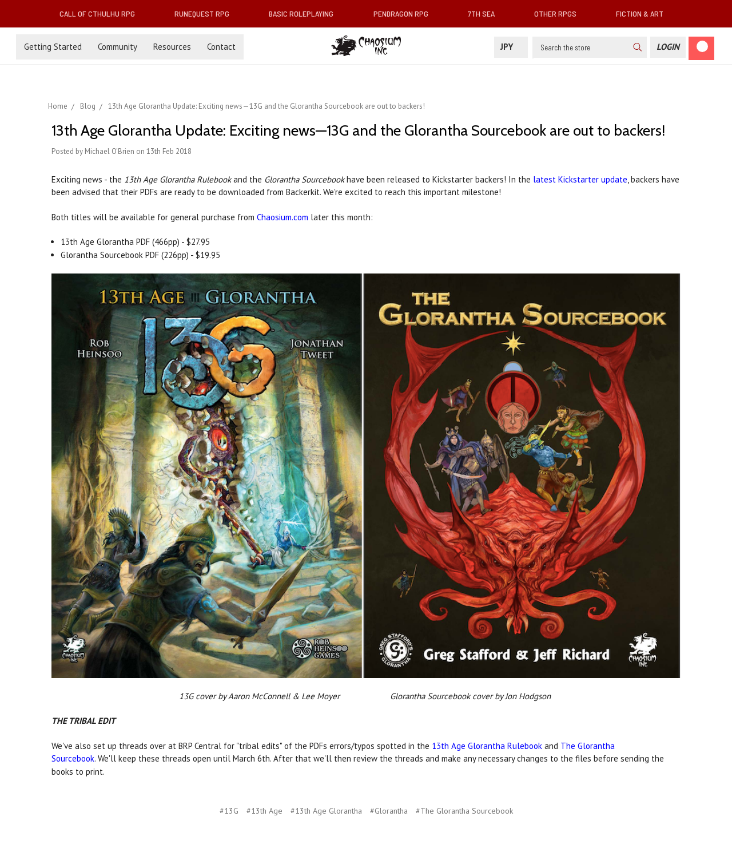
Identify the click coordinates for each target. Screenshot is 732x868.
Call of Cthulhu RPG (101, 13)
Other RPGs (560, 13)
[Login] (668, 47)
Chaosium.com (282, 217)
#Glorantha (389, 811)
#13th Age (264, 811)
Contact (221, 46)
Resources (172, 46)
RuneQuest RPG (206, 13)
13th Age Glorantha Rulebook (487, 745)
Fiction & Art (644, 13)
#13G (229, 811)
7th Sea (486, 13)
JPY (511, 46)
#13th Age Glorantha (326, 811)
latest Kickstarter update (580, 179)
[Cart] (701, 48)
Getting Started (53, 46)
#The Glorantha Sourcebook (464, 811)
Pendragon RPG (405, 13)
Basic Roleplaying (306, 13)
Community (117, 46)
